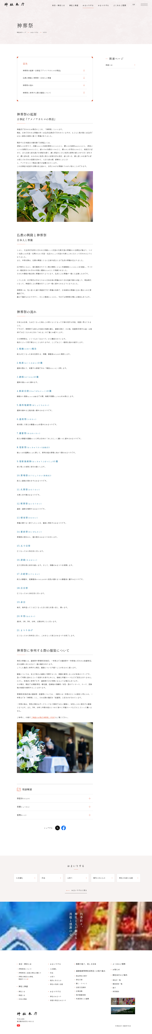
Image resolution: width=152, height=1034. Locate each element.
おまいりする (34, 32)
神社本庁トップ (21, 32)
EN (134, 5)
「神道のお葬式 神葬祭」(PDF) (43, 717)
